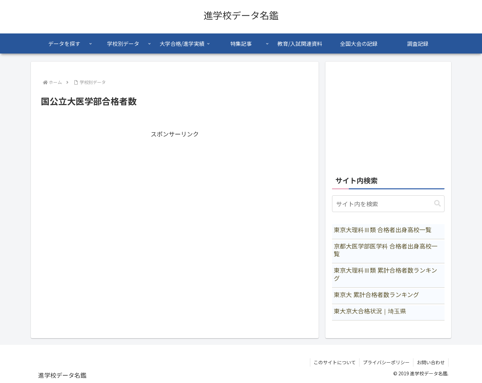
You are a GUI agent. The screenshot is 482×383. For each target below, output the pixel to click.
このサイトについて (335, 362)
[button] (437, 203)
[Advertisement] (175, 186)
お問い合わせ (431, 362)
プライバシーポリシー (386, 362)
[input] (388, 203)
